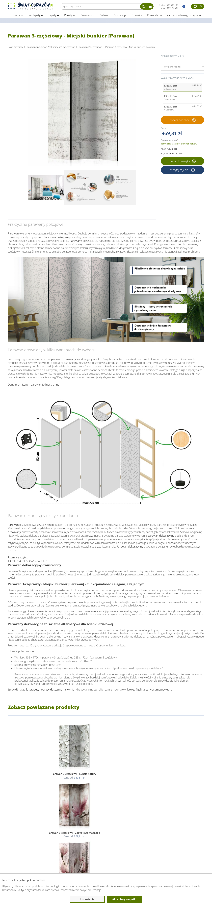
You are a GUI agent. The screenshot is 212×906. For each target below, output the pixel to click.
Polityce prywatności (29, 890)
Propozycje (119, 16)
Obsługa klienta (19, 867)
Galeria (104, 16)
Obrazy (15, 16)
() (198, 6)
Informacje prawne (53, 867)
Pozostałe (153, 16)
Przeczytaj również (89, 867)
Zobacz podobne (180, 121)
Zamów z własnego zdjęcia (182, 16)
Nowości (137, 16)
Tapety (52, 16)
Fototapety (34, 16)
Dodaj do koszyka (182, 162)
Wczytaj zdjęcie (179, 171)
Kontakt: (168, 6)
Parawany (86, 16)
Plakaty (68, 16)
